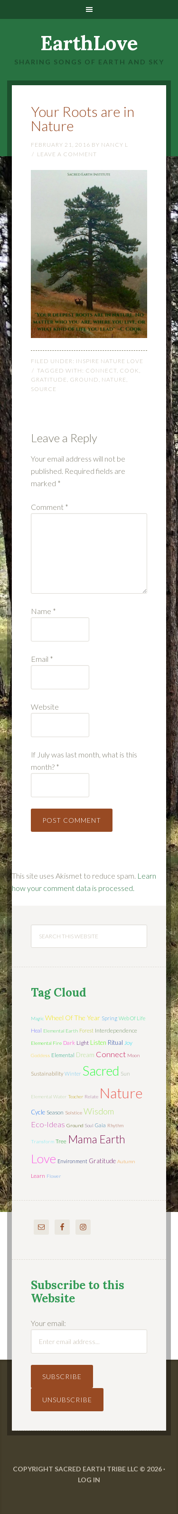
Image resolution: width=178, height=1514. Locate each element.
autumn (126, 1161)
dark (69, 1043)
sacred (101, 1070)
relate (91, 1096)
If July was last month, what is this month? (84, 760)
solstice (73, 1112)
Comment (49, 506)
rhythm (115, 1125)
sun (125, 1073)
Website (45, 706)
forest (86, 1030)
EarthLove (89, 43)
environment (72, 1161)
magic (37, 1018)
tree (61, 1141)
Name (43, 610)
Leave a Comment (67, 154)
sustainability (47, 1073)
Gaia (100, 1125)
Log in (89, 1480)
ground (84, 379)
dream (85, 1055)
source (43, 388)
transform (42, 1141)
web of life (132, 1018)
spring (109, 1018)
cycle (38, 1112)
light (82, 1042)
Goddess (40, 1055)
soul (89, 1125)
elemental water (49, 1096)
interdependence (116, 1030)
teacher (75, 1096)
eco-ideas (48, 1124)
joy (128, 1042)
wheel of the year (72, 1018)
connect (101, 370)
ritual (115, 1042)
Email (42, 658)
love (43, 1158)
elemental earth (60, 1030)
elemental (63, 1055)
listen (98, 1042)
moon (133, 1055)
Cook (129, 370)
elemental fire (46, 1043)
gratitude (49, 379)
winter (73, 1073)
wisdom (99, 1111)
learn (38, 1175)
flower (54, 1176)
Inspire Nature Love (109, 361)
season (55, 1112)
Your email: (48, 1322)
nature (114, 379)
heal (36, 1030)
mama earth (96, 1139)
